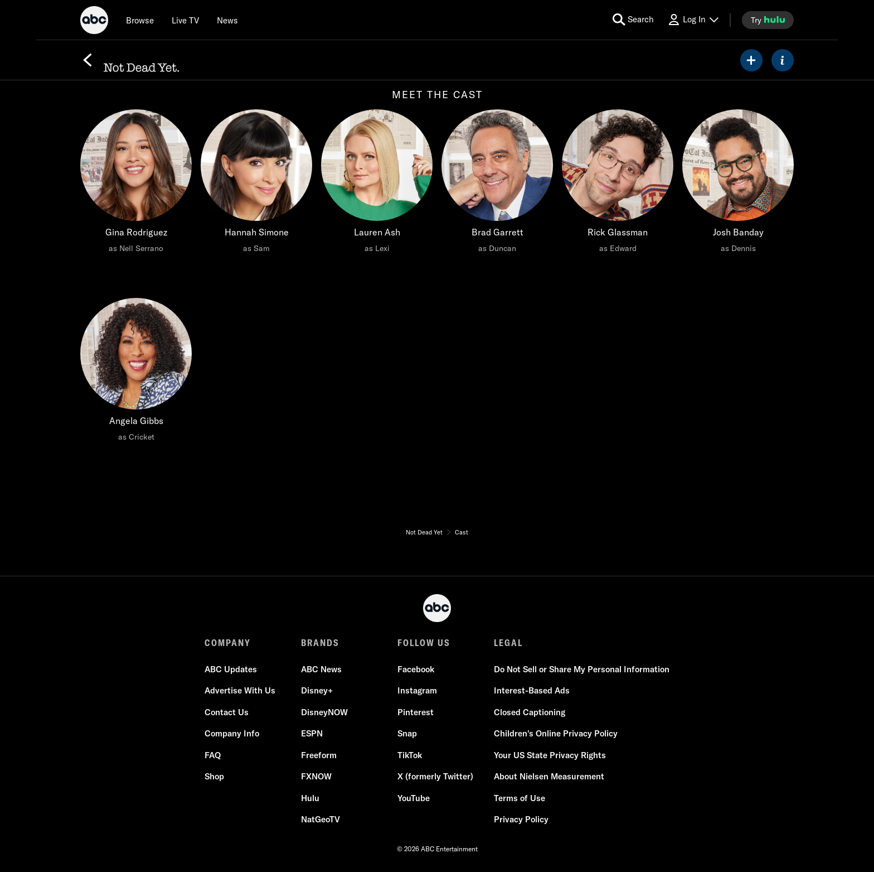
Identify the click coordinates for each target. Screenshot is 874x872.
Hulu (310, 798)
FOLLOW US (423, 643)
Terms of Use (519, 798)
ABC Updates (231, 669)
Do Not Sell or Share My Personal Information (581, 669)
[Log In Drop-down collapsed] (692, 20)
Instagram (417, 691)
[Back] (87, 60)
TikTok (409, 755)
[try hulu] (768, 20)
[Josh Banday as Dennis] (738, 184)
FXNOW (316, 777)
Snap (407, 734)
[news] (227, 20)
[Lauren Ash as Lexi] (377, 184)
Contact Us (227, 712)
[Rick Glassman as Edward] (617, 184)
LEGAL (508, 643)
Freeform (319, 755)
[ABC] (94, 21)
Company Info (232, 734)
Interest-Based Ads (532, 691)
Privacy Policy (521, 820)
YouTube (413, 798)
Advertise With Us (240, 691)
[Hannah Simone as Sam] (256, 184)
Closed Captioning (529, 712)
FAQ (213, 755)
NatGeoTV (320, 820)
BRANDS (320, 643)
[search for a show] (633, 20)
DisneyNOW (324, 712)
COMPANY (228, 643)
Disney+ (317, 691)
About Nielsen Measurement (549, 777)
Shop (214, 777)
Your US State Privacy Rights (550, 755)
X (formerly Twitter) (435, 777)
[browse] (140, 20)
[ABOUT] (782, 60)
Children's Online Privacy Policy (556, 734)
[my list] (751, 60)
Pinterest (415, 712)
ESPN (312, 734)
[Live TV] (185, 20)
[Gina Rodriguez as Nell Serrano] (136, 184)
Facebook (415, 669)
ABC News (321, 669)
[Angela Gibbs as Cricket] (136, 372)
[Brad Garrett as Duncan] (497, 184)
